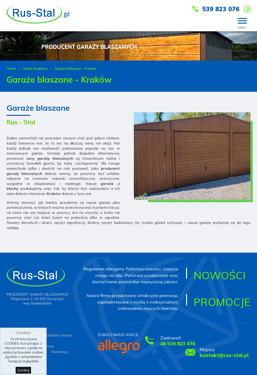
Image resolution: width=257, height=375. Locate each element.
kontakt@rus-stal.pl (224, 355)
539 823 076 (221, 9)
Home (11, 68)
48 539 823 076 (177, 344)
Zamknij (23, 370)
